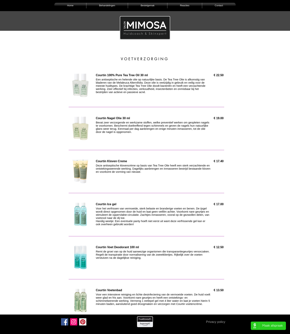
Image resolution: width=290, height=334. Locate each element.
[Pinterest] (82, 321)
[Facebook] (64, 321)
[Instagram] (73, 321)
